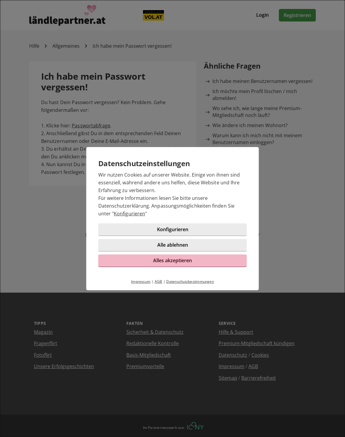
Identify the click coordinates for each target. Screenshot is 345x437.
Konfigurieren (129, 213)
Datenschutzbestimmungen (190, 281)
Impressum (140, 281)
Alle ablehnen (172, 245)
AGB (158, 281)
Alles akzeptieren (172, 260)
